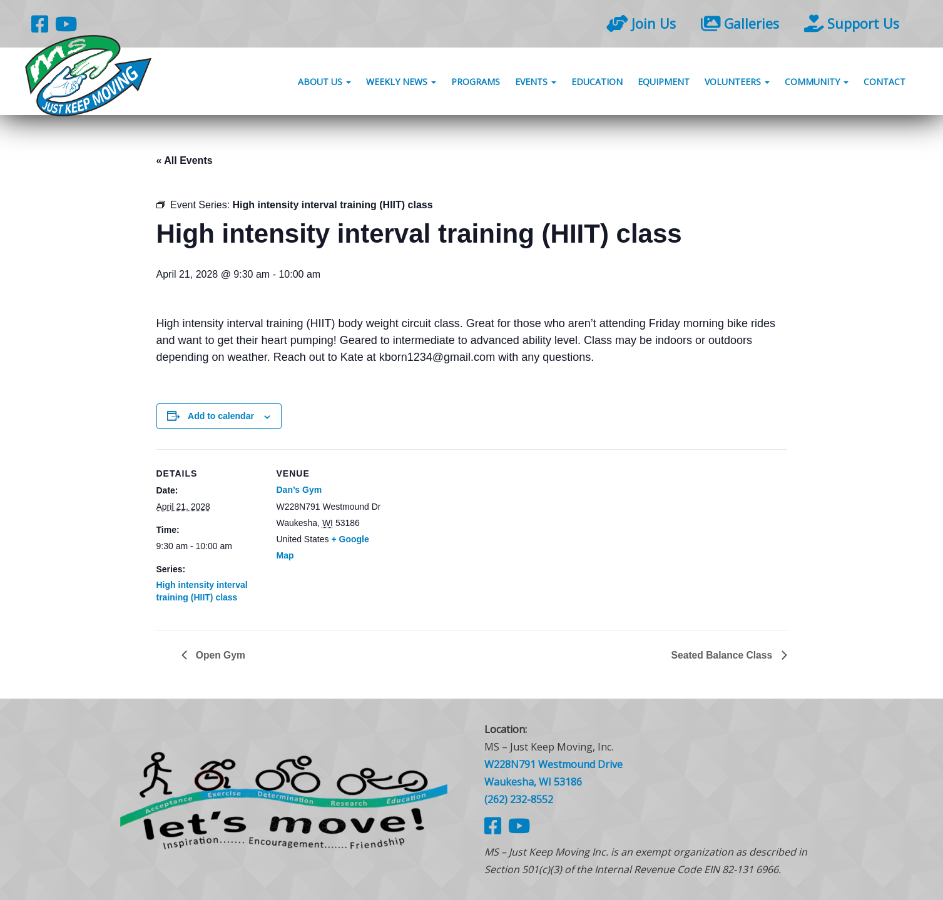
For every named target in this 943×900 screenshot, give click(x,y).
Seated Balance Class (722, 654)
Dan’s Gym (299, 490)
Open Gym (220, 654)
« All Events (184, 160)
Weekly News (401, 83)
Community (817, 83)
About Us (324, 83)
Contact (884, 83)
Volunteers (737, 83)
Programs (475, 83)
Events (535, 83)
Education (597, 83)
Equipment (664, 83)
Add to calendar (221, 416)
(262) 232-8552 (518, 799)
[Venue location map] (463, 536)
